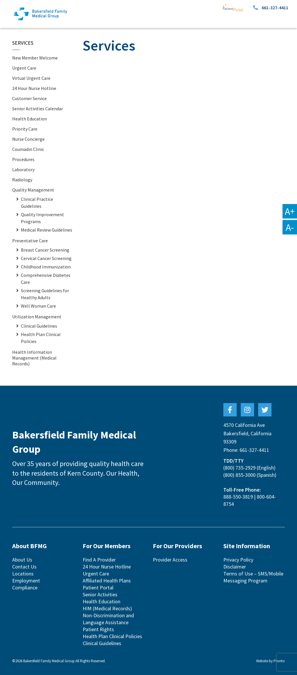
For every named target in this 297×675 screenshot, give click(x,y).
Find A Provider (99, 559)
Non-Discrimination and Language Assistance (108, 619)
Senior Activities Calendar (37, 108)
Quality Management (33, 190)
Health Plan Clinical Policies (41, 337)
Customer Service (29, 98)
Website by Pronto (270, 660)
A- (290, 227)
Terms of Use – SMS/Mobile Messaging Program (253, 577)
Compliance (24, 587)
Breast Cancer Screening (45, 250)
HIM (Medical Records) (107, 608)
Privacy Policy (238, 559)
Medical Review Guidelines (46, 230)
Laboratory (23, 169)
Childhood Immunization (46, 267)
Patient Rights (98, 629)
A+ (290, 211)
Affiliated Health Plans (107, 580)
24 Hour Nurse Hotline (34, 88)
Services (22, 42)
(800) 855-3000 (239, 475)
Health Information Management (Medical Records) (34, 358)
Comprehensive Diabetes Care (45, 278)
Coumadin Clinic (28, 149)
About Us (22, 559)
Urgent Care (24, 68)
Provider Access (170, 559)
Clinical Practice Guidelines (37, 202)
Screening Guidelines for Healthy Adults (45, 294)
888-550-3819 (238, 496)
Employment (26, 580)
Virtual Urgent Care (31, 78)
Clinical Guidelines (39, 326)
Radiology (22, 180)
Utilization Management (36, 317)
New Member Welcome (35, 58)
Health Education (29, 119)
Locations (23, 573)
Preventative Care (30, 240)
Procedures (23, 159)
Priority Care (24, 129)
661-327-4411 (275, 7)
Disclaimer (234, 566)
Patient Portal (98, 587)
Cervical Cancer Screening (46, 258)
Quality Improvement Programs (42, 218)
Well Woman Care (38, 306)
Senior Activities (100, 594)
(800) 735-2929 (239, 467)
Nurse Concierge (28, 139)
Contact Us (24, 566)
